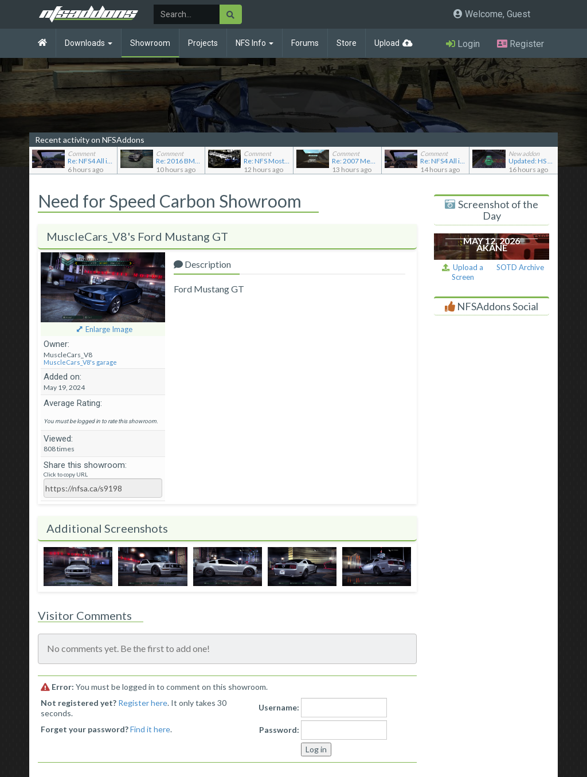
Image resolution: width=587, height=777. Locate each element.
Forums (305, 43)
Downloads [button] (88, 43)
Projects (203, 43)
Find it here (150, 729)
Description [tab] (202, 264)
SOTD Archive (520, 267)
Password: (279, 730)
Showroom (150, 43)
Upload (387, 43)
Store (346, 43)
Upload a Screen (462, 272)
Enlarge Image (108, 329)
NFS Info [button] (254, 43)
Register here (142, 703)
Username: (279, 707)
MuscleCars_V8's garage (80, 362)
